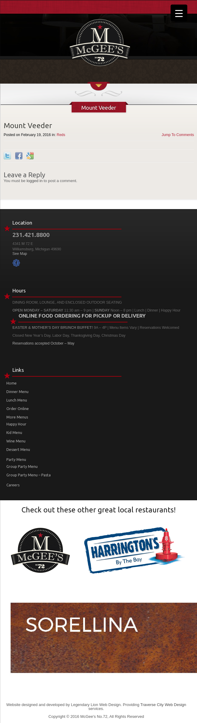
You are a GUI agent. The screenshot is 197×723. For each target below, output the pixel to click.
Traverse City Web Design (163, 704)
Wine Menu (15, 441)
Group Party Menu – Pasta (28, 475)
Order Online (17, 409)
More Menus (17, 417)
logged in (34, 180)
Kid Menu (14, 433)
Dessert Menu (18, 449)
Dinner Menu (17, 392)
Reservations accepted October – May (43, 343)
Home (11, 383)
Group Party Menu (22, 466)
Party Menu (16, 459)
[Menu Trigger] (179, 13)
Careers (12, 485)
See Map (19, 254)
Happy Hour (16, 424)
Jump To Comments (178, 135)
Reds (61, 135)
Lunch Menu (16, 400)
